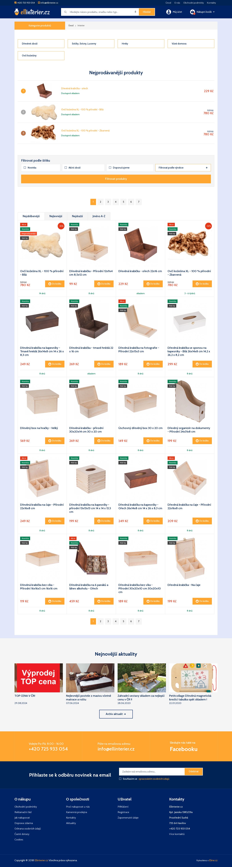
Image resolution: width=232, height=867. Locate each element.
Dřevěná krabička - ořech (74, 88)
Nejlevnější (55, 216)
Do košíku (54, 283)
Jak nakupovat (22, 817)
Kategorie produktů (40, 25)
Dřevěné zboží (30, 43)
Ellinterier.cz (41, 860)
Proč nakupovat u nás (78, 806)
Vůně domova (179, 43)
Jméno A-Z (99, 216)
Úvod (168, 2)
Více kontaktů (176, 834)
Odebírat (193, 771)
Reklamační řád (23, 812)
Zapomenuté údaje (128, 817)
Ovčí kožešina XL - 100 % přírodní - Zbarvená (85, 130)
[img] (135, 12)
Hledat (147, 11)
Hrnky (125, 43)
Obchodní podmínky (193, 2)
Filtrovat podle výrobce (183, 167)
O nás (177, 2)
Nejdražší (77, 216)
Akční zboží (73, 167)
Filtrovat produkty (116, 178)
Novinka (30, 167)
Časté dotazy (22, 834)
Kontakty (211, 2)
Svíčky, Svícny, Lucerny (84, 43)
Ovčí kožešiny (29, 55)
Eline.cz (213, 860)
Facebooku (184, 748)
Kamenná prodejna (76, 812)
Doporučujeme (119, 167)
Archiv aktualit (116, 714)
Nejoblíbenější (31, 216)
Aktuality (71, 823)
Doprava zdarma (24, 823)
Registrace (123, 812)
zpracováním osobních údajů (154, 778)
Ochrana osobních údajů (28, 828)
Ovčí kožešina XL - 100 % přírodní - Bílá (82, 109)
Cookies (19, 839)
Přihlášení (123, 806)
